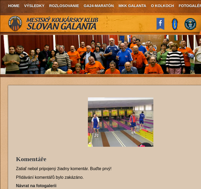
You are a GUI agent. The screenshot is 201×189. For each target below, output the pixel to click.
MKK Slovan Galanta (53, 23)
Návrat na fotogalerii (36, 185)
